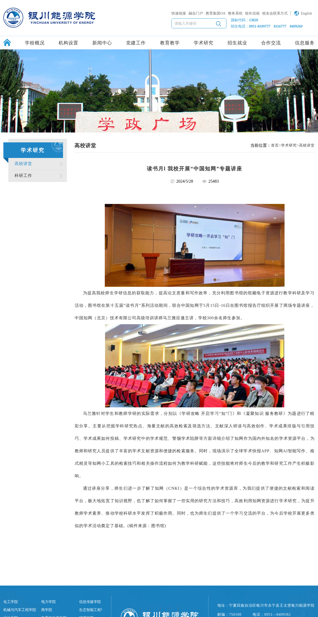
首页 (275, 145)
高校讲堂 (23, 163)
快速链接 (178, 13)
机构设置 (68, 43)
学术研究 (203, 43)
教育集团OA (215, 13)
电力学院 (48, 602)
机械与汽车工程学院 (19, 610)
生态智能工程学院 (93, 610)
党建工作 (136, 43)
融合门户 (196, 13)
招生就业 (237, 43)
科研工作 (23, 175)
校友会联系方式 (275, 13)
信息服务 (305, 43)
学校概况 (35, 43)
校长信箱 (252, 13)
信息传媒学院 (90, 602)
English (306, 13)
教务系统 (235, 13)
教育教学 (170, 43)
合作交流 (271, 43)
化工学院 (10, 602)
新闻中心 (102, 43)
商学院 (46, 610)
